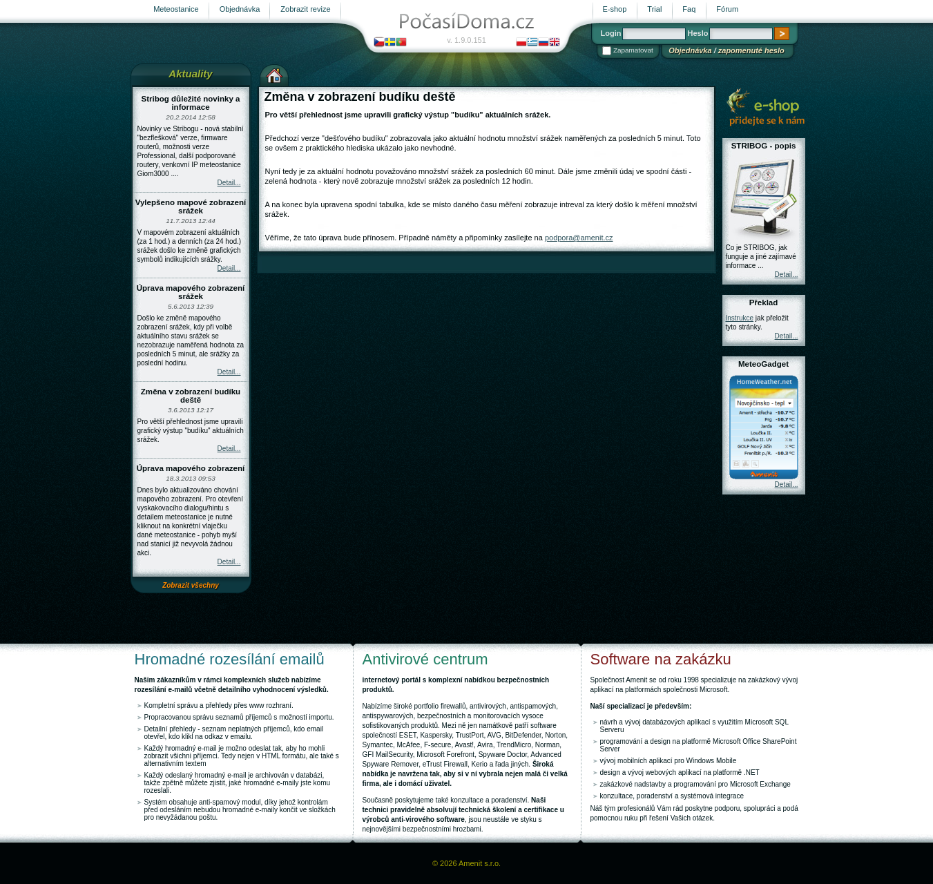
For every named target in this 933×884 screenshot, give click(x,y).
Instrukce (740, 318)
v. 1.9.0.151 (466, 40)
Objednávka (690, 50)
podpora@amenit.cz (579, 237)
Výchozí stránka (274, 73)
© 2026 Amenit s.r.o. (466, 863)
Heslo (697, 33)
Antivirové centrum (425, 659)
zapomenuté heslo (751, 50)
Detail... (229, 182)
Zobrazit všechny (190, 585)
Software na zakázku (660, 659)
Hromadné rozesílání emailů (230, 659)
